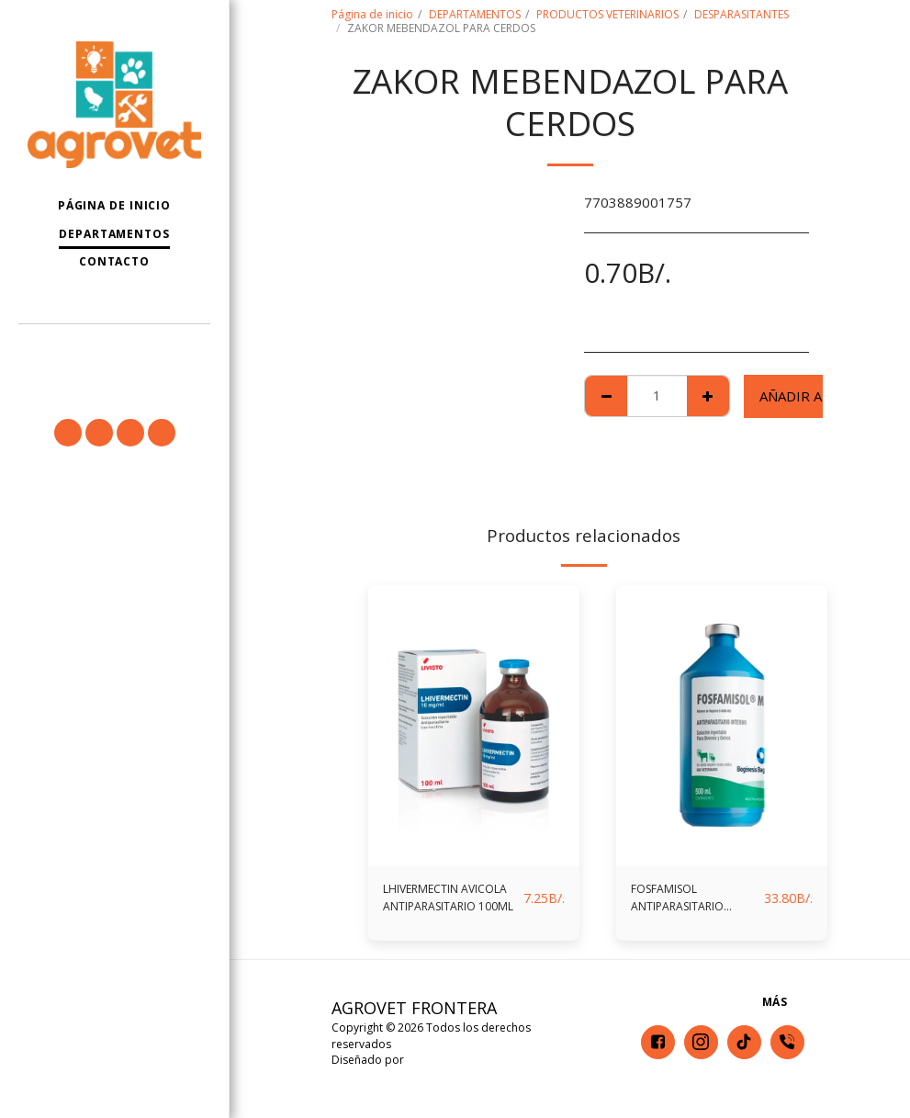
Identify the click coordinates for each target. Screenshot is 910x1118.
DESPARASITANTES (741, 14)
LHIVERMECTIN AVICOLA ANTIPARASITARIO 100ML (443, 902)
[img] (473, 726)
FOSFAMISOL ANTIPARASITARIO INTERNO (691, 902)
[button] (114, 348)
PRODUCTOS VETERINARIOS (607, 14)
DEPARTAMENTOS (475, 14)
